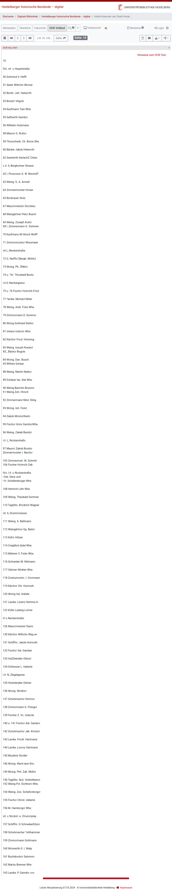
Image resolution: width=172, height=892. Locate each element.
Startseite (8, 16)
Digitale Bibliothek (27, 16)
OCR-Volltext (57, 28)
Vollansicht (92, 27)
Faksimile (40, 28)
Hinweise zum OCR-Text (151, 55)
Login (159, 28)
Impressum (126, 887)
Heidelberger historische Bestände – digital (32, 7)
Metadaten (9, 28)
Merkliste (135, 28)
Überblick (25, 28)
